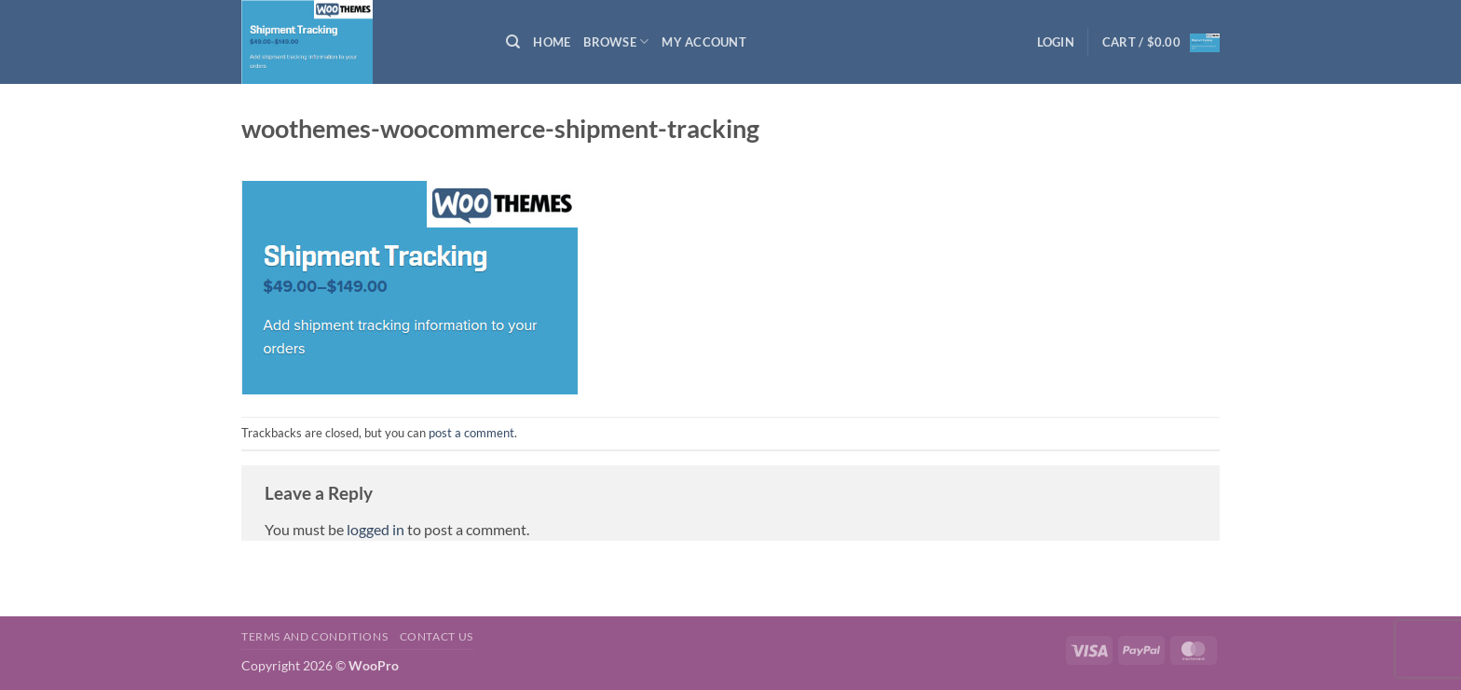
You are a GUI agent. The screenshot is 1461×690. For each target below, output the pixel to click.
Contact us (436, 636)
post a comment (471, 432)
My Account (704, 41)
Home (551, 41)
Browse (616, 41)
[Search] (513, 42)
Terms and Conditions (314, 636)
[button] (1055, 42)
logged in (375, 529)
